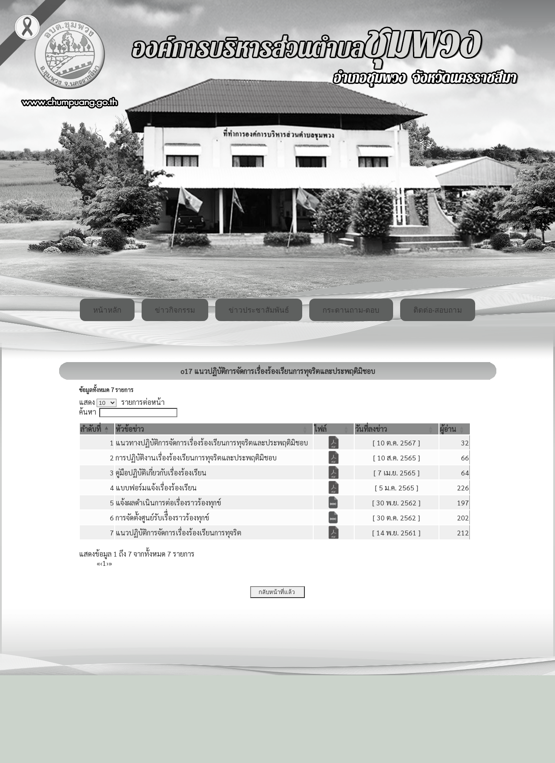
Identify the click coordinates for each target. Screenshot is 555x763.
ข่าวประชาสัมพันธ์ (259, 310)
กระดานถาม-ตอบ (351, 310)
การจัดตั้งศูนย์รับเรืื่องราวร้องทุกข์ (162, 517)
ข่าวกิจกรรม (175, 310)
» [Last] (110, 563)
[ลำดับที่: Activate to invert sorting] (97, 428)
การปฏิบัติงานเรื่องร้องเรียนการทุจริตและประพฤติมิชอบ (196, 457)
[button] (90, 429)
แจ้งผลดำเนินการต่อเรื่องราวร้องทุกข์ (168, 502)
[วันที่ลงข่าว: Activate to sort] (397, 428)
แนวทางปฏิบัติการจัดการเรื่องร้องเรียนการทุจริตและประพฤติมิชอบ (212, 442)
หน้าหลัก (107, 310)
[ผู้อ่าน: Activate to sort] (454, 428)
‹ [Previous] (101, 563)
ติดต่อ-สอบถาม (437, 310)
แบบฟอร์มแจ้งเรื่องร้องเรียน (156, 487)
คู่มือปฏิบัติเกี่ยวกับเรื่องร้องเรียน (161, 472)
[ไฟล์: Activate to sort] (334, 428)
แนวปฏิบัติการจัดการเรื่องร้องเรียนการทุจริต (178, 532)
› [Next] (107, 563)
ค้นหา (87, 411)
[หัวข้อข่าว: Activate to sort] (214, 428)
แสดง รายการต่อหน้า (122, 402)
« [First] (98, 563)
